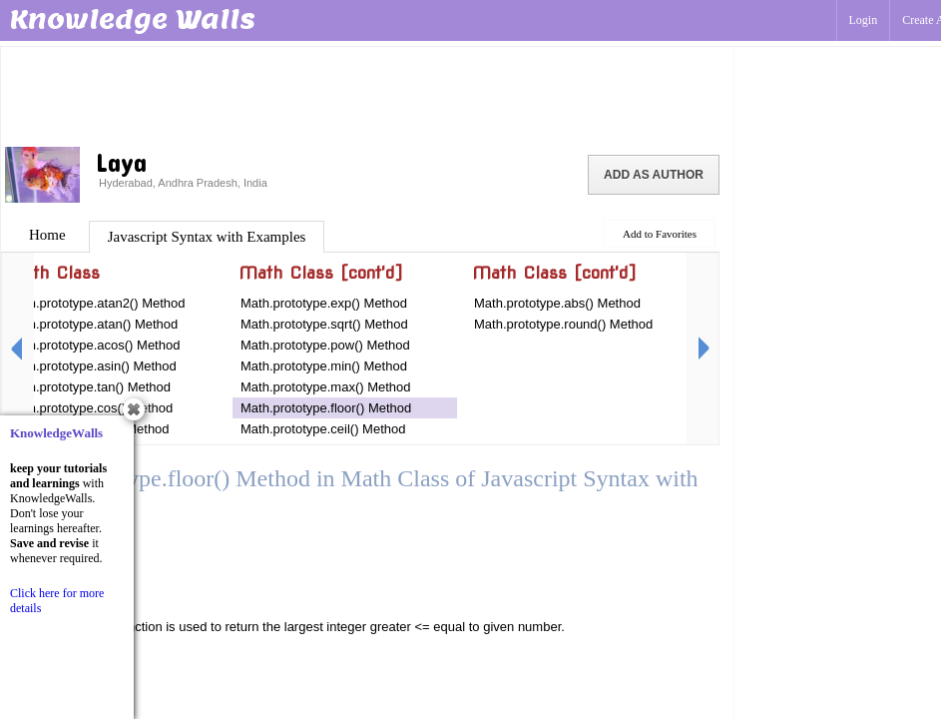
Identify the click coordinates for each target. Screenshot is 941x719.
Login (863, 20)
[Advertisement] (367, 95)
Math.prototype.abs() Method (557, 303)
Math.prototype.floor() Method (325, 407)
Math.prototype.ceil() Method (322, 428)
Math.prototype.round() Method (563, 324)
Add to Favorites (660, 234)
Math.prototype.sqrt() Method (324, 324)
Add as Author (654, 175)
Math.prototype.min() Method (323, 366)
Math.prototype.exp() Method (323, 303)
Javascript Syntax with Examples (207, 237)
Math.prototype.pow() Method (325, 345)
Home (47, 235)
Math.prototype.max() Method (325, 386)
